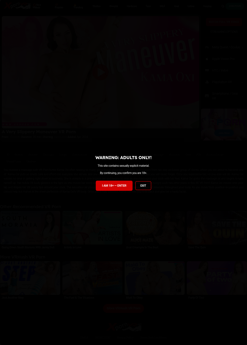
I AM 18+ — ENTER (114, 185)
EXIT (143, 185)
